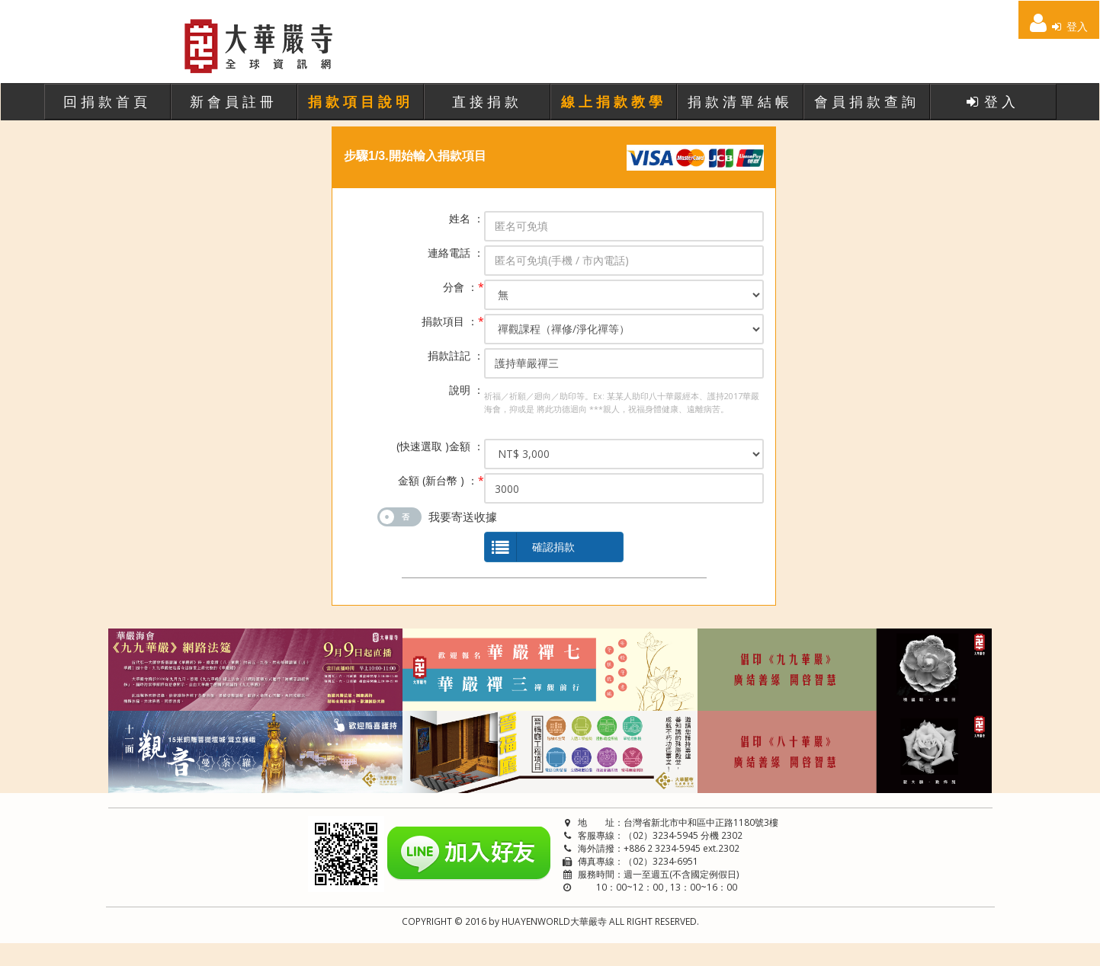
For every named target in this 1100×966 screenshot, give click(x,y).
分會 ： (463, 287)
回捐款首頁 (107, 101)
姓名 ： (466, 218)
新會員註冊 (233, 101)
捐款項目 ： (453, 321)
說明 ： (466, 389)
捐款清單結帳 (740, 101)
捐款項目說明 (360, 101)
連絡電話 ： (456, 252)
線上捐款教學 (613, 101)
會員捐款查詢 (866, 101)
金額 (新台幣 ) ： (441, 480)
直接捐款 (487, 101)
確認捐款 (530, 547)
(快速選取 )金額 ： (440, 446)
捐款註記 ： (456, 355)
